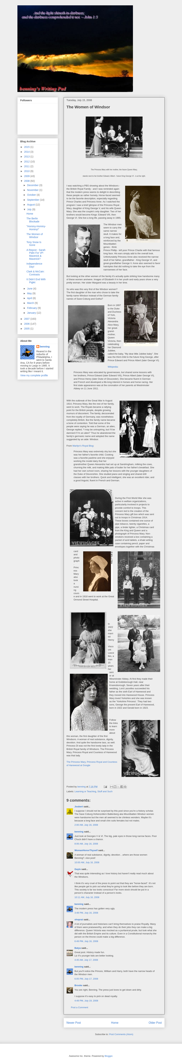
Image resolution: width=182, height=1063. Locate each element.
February (32, 308)
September (33, 199)
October (32, 194)
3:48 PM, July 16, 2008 (86, 912)
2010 (27, 171)
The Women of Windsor (34, 236)
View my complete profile (34, 375)
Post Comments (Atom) (121, 1034)
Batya (77, 948)
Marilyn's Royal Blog (83, 445)
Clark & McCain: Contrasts (35, 273)
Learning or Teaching (85, 791)
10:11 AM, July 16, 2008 (86, 897)
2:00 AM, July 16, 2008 (86, 825)
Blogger (108, 1056)
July (29, 209)
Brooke (78, 985)
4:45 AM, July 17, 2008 (86, 960)
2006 (27, 323)
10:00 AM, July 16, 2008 (86, 862)
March (31, 303)
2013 (27, 156)
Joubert (78, 806)
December (33, 185)
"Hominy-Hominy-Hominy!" (36, 228)
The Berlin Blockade (32, 220)
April (30, 298)
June (30, 288)
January (32, 312)
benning (79, 831)
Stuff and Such (105, 791)
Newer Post (73, 1022)
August (31, 204)
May (29, 293)
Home (115, 1022)
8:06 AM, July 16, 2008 (86, 843)
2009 (27, 176)
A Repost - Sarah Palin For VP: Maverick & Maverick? (36, 254)
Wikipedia (113, 366)
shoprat (78, 919)
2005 (27, 328)
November (33, 190)
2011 (27, 166)
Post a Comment (79, 1007)
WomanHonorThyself (86, 850)
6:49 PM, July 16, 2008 (86, 941)
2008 (27, 181)
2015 (27, 147)
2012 (27, 161)
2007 (27, 318)
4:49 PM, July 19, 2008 (86, 1000)
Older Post (155, 1022)
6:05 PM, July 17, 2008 (86, 978)
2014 (27, 151)
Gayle (77, 869)
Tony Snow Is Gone (33, 244)
